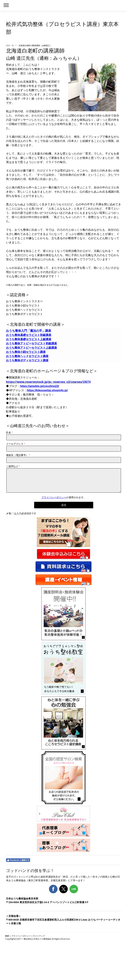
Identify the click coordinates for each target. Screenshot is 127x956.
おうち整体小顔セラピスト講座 (26, 351)
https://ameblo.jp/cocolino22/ (39, 386)
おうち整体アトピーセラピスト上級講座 (31, 347)
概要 (7, 935)
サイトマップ (39, 935)
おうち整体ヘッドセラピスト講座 (27, 356)
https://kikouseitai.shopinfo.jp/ (47, 390)
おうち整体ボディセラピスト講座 (27, 360)
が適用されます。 (63, 497)
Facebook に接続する (18, 860)
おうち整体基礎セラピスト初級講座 (28, 334)
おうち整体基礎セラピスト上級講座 (28, 339)
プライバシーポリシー (53, 497)
